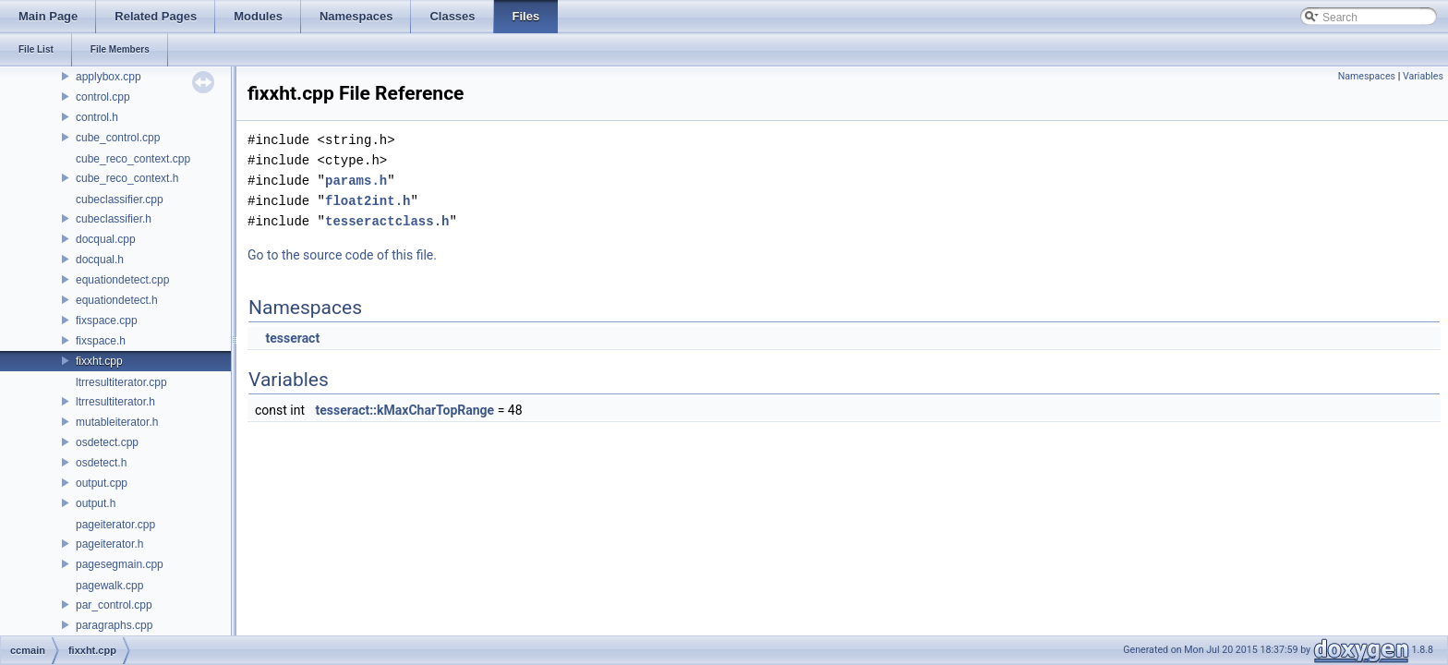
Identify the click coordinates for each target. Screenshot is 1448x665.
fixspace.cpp (107, 320)
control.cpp (103, 97)
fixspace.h (101, 340)
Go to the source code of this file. (342, 255)
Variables (1423, 76)
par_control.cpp (114, 604)
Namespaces (1366, 76)
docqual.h (100, 259)
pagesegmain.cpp (119, 564)
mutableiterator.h (117, 422)
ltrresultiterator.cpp (121, 382)
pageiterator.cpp (115, 524)
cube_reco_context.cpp (133, 158)
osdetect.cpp (107, 442)
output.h (95, 503)
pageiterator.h (109, 544)
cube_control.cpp (118, 137)
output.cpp (101, 483)
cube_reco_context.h (127, 178)
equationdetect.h (117, 300)
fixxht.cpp (99, 361)
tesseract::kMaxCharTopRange (405, 410)
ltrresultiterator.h (115, 401)
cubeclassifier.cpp (119, 199)
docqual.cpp (106, 239)
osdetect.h (101, 462)
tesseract (292, 338)
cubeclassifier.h (113, 218)
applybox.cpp (108, 76)
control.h (97, 117)
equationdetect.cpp (122, 279)
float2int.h (367, 201)
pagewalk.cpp (109, 585)
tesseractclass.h (387, 221)
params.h (356, 180)
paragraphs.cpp (114, 625)
